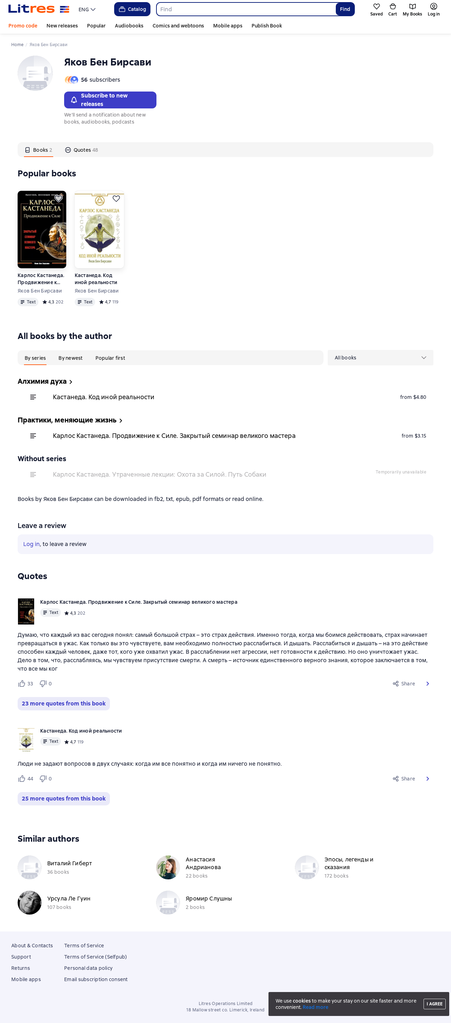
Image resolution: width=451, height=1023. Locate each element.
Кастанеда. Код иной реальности (96, 278)
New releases (62, 26)
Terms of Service (84, 945)
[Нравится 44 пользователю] (25, 778)
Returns (20, 968)
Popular (96, 26)
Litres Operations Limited (226, 1003)
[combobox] (246, 9)
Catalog (132, 9)
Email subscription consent (96, 979)
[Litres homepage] (38, 9)
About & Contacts (32, 945)
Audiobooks (129, 26)
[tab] (38, 149)
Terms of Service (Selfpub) (95, 957)
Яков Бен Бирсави (40, 291)
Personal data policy (88, 968)
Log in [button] (31, 544)
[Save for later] (58, 198)
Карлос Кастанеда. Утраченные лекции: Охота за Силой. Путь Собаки (160, 474)
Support (21, 957)
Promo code (22, 26)
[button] (427, 683)
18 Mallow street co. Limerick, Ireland (225, 1010)
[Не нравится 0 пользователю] (46, 683)
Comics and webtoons (178, 26)
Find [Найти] (345, 9)
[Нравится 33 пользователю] (25, 683)
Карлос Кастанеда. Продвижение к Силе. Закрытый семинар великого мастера (41, 279)
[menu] (88, 9)
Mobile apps (227, 26)
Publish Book (267, 26)
